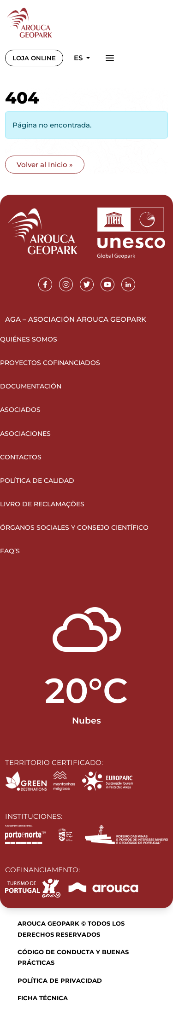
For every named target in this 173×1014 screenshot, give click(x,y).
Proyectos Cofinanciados (50, 363)
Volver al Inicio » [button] (45, 164)
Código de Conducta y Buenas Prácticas (73, 957)
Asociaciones (25, 433)
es (79, 57)
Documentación (30, 386)
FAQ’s (10, 551)
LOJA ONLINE (34, 58)
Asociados (20, 410)
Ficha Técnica (43, 998)
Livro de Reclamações (42, 504)
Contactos (21, 457)
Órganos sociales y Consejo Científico (74, 527)
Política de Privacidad (60, 980)
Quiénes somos (28, 339)
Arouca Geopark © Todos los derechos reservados (71, 929)
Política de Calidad (37, 480)
